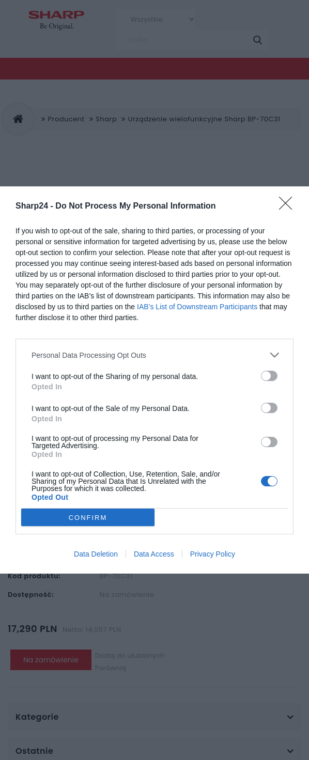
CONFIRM (88, 517)
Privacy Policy (212, 554)
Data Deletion (96, 554)
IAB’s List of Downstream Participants (197, 307)
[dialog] (154, 380)
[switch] (269, 376)
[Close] (289, 206)
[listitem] (154, 355)
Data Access (154, 554)
